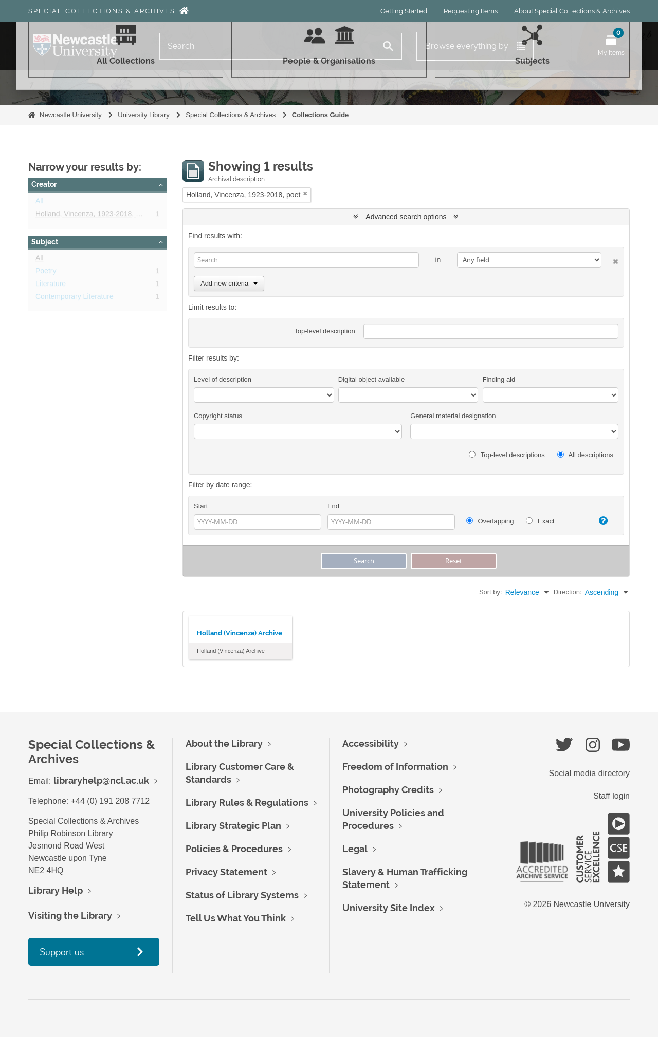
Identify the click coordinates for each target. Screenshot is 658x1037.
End (333, 506)
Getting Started (403, 11)
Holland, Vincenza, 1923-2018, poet (92, 216)
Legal (355, 848)
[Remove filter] (305, 193)
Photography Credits (388, 789)
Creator (44, 184)
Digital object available (371, 379)
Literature (50, 285)
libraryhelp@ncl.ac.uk (101, 780)
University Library (143, 115)
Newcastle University (71, 115)
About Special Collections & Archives (572, 11)
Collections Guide (320, 115)
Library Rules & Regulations (247, 802)
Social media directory (589, 773)
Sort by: (490, 592)
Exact (540, 521)
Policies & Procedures (234, 848)
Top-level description (324, 331)
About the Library (224, 743)
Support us (62, 951)
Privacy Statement (226, 871)
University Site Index (388, 907)
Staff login (611, 795)
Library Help (55, 890)
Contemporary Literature (74, 298)
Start (201, 506)
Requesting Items (471, 11)
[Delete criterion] (609, 259)
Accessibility (370, 743)
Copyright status (218, 416)
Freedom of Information (395, 766)
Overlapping (490, 521)
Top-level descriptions (506, 455)
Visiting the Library (70, 915)
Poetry (45, 273)
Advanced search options (405, 217)
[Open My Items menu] (611, 46)
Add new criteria (229, 283)
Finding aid (499, 379)
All (39, 203)
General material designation (453, 416)
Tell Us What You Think (236, 918)
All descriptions (585, 455)
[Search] (267, 46)
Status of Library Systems (242, 895)
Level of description (222, 379)
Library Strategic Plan (233, 825)
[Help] (598, 521)
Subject (44, 242)
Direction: (568, 592)
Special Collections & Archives (101, 11)
